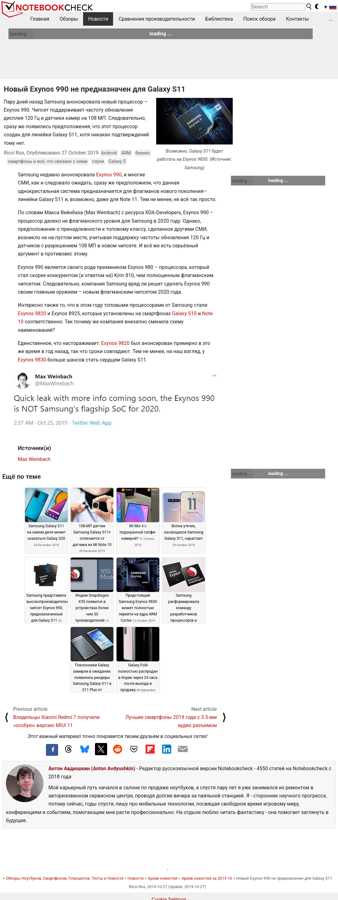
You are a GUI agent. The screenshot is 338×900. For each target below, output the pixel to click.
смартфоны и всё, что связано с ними (47, 161)
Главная (39, 19)
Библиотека (219, 19)
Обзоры (69, 19)
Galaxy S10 (184, 313)
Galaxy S (117, 161)
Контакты (297, 19)
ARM (126, 153)
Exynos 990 (109, 175)
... (331, 19)
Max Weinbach (34, 459)
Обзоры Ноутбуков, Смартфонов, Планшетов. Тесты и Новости (65, 878)
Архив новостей (162, 878)
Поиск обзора (259, 19)
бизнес (143, 153)
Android (109, 153)
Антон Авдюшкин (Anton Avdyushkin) (91, 768)
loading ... (21, 34)
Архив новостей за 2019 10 (206, 878)
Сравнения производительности (156, 19)
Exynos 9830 (32, 360)
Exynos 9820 (32, 313)
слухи (98, 161)
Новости (98, 19)
